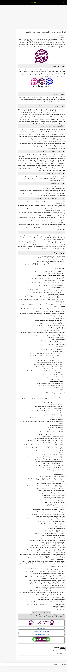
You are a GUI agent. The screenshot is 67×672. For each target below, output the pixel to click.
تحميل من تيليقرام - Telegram (43, 641)
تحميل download (43, 635)
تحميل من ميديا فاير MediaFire (43, 638)
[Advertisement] (33, 18)
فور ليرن (53, 670)
